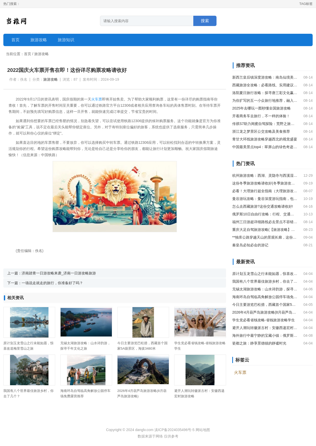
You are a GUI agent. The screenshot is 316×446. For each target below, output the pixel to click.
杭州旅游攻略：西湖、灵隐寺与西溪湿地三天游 (264, 175)
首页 (15, 40)
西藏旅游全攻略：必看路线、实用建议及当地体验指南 (264, 85)
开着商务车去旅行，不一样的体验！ (261, 116)
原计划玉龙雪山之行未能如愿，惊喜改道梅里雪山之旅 (264, 274)
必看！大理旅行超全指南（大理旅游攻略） (264, 191)
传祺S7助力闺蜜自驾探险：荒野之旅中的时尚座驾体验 (264, 124)
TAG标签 (306, 4)
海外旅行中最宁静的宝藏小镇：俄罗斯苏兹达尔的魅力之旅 (264, 335)
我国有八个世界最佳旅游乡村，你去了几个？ (264, 281)
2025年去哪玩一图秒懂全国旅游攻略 (261, 108)
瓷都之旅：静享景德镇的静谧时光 (259, 343)
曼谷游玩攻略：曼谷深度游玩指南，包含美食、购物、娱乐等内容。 (264, 199)
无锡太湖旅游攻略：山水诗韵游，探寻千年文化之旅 (264, 289)
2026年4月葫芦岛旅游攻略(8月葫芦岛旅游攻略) (264, 312)
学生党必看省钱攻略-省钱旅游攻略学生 (263, 320)
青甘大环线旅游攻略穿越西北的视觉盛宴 (264, 139)
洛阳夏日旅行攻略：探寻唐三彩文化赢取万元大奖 (264, 93)
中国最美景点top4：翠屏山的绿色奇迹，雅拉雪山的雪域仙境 (264, 147)
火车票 (96, 99)
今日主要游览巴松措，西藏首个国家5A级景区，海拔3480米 (264, 304)
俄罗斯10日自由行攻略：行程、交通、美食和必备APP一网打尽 (264, 214)
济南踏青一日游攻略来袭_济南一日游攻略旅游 (59, 273)
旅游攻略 (41, 54)
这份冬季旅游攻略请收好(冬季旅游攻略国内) (264, 183)
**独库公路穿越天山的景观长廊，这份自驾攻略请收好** (264, 237)
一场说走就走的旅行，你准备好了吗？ (52, 283)
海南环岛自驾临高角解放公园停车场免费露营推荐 (264, 297)
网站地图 (203, 430)
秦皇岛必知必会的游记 (250, 245)
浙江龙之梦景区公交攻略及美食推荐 (261, 131)
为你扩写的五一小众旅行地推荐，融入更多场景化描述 (264, 100)
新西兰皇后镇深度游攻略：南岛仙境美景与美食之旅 (264, 77)
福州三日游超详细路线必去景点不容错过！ (264, 222)
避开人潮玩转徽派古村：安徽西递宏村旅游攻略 (264, 328)
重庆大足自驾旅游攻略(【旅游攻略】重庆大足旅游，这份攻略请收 (264, 230)
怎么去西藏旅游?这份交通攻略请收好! (262, 206)
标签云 (242, 360)
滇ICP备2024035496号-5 (174, 430)
